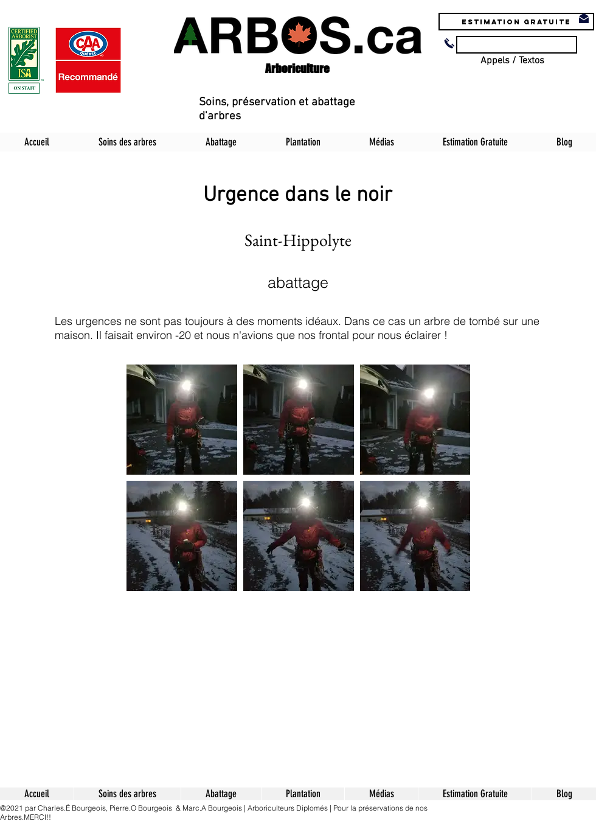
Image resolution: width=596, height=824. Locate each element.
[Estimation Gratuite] (516, 21)
